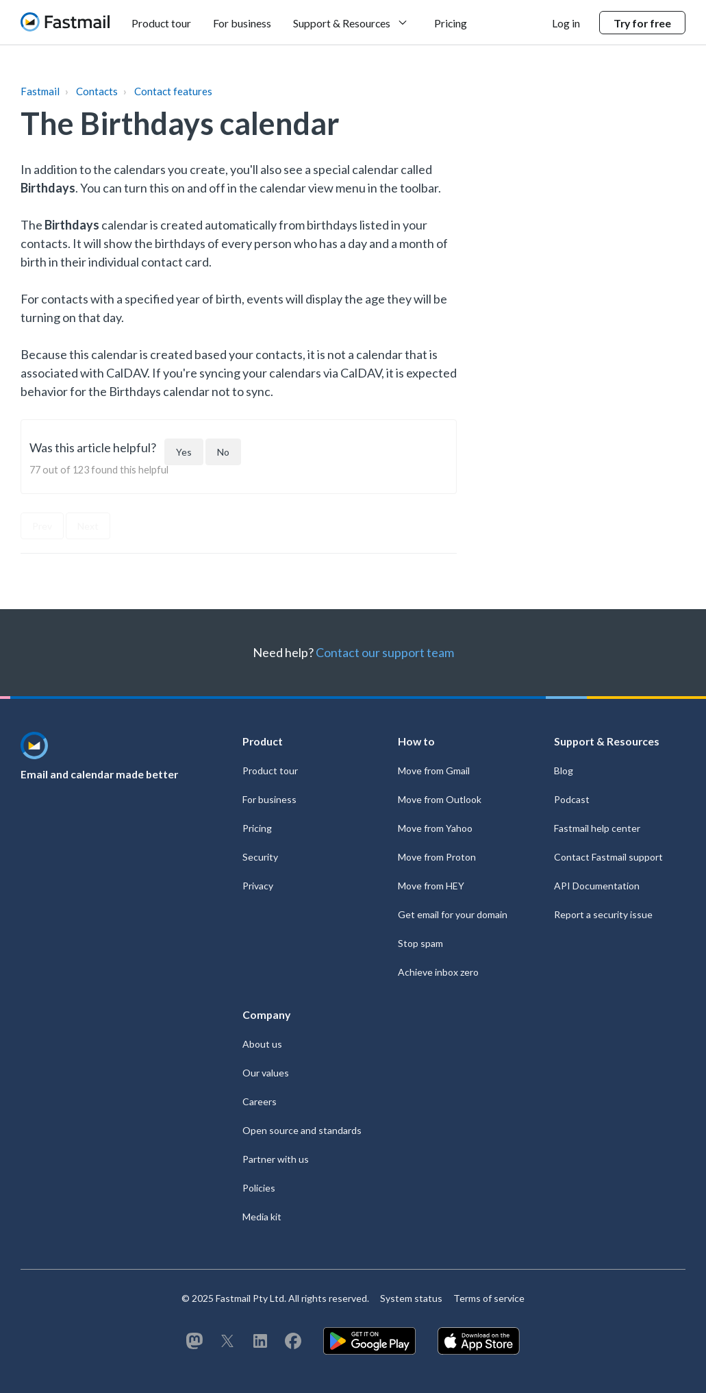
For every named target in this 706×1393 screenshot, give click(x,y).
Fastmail (40, 91)
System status (411, 1298)
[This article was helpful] (183, 452)
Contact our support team (385, 652)
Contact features (173, 91)
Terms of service (489, 1298)
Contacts (97, 91)
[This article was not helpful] (223, 452)
